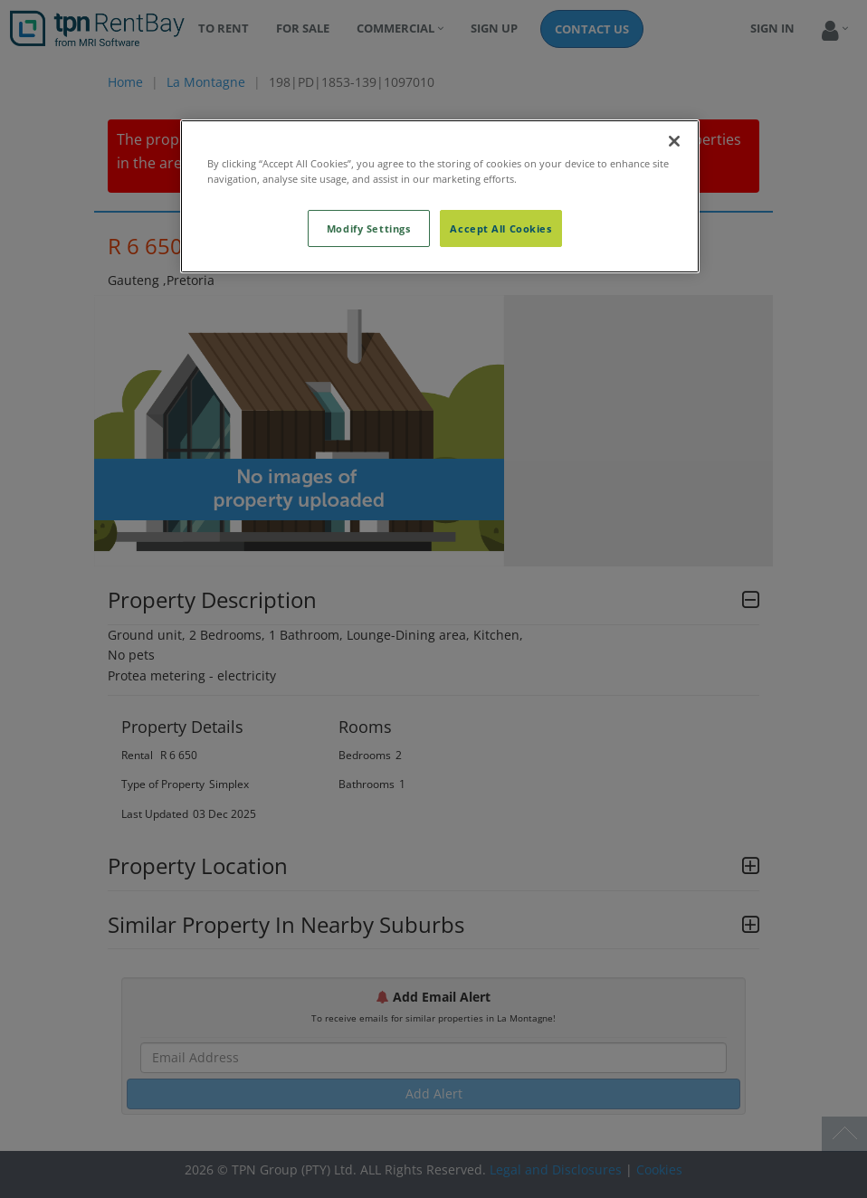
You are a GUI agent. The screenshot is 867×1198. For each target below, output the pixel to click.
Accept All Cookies (500, 228)
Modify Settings (369, 228)
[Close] (674, 141)
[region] (440, 196)
